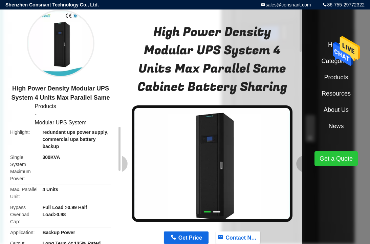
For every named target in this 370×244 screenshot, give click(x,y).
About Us (336, 109)
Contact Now (242, 238)
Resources (336, 93)
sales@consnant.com (288, 4)
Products (45, 106)
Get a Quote (336, 158)
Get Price (190, 238)
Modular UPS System (61, 122)
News (336, 126)
